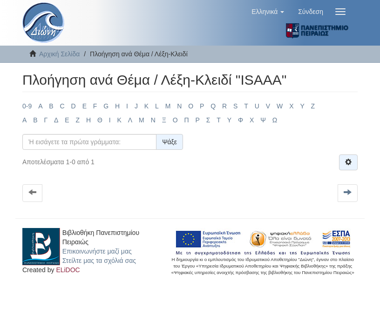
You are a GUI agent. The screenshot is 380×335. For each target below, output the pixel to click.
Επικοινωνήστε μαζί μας (97, 251)
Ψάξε (169, 142)
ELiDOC (68, 270)
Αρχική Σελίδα (59, 54)
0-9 (27, 106)
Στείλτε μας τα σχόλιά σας (99, 260)
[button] (267, 11)
